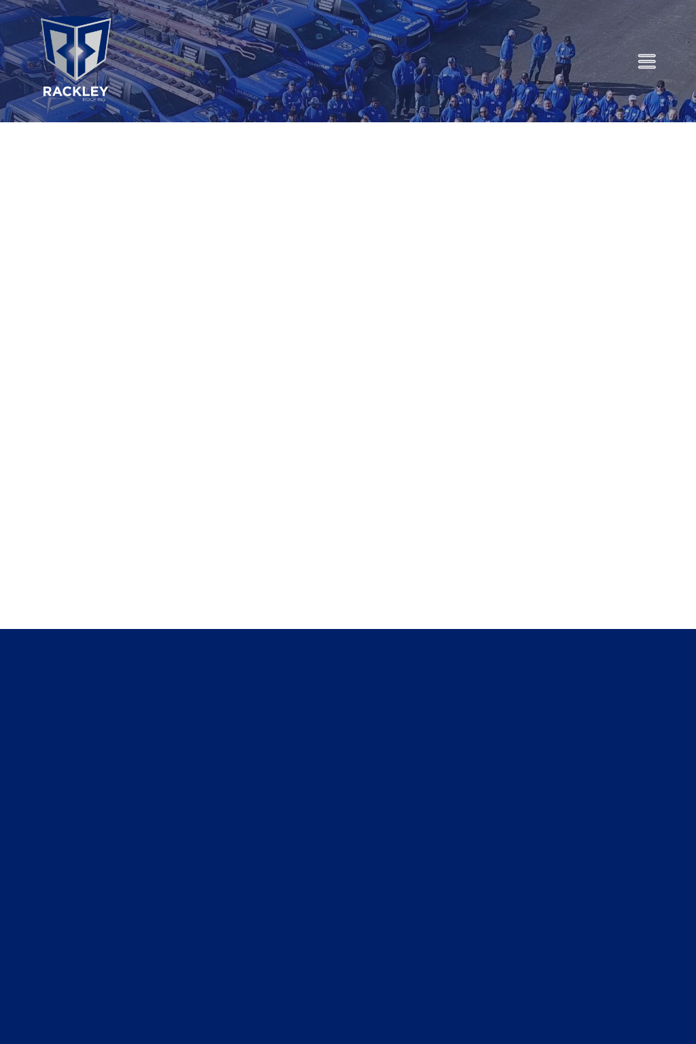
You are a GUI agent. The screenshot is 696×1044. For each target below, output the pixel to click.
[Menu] (646, 61)
